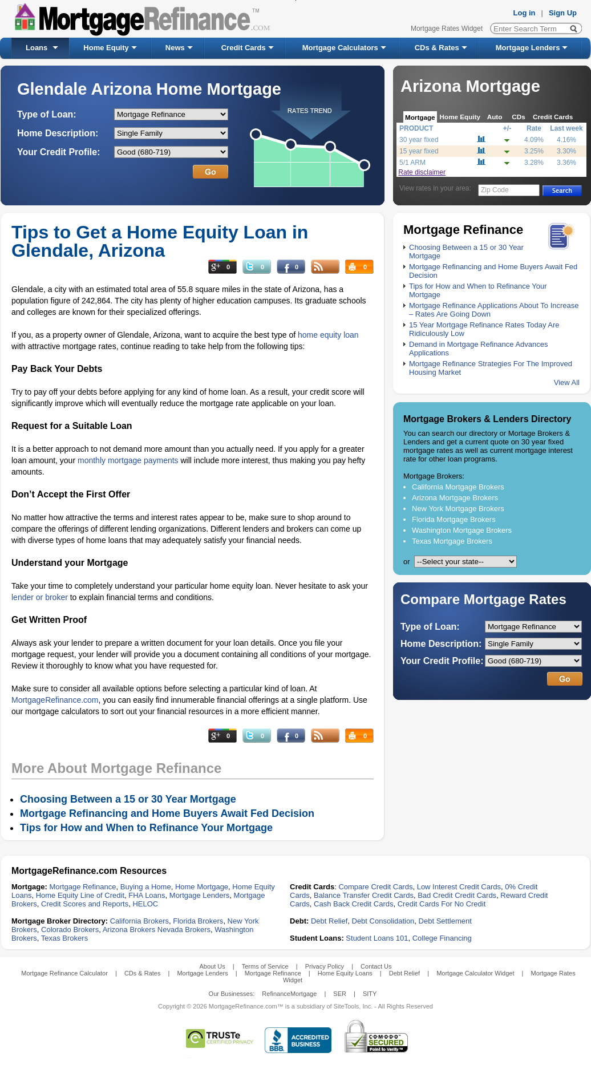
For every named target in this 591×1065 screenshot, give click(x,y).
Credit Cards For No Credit (442, 904)
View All (567, 382)
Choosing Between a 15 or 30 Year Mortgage (128, 799)
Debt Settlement (445, 921)
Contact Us (376, 966)
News (175, 47)
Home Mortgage (201, 886)
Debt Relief (329, 921)
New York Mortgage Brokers (458, 508)
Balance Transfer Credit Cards (364, 895)
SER (339, 993)
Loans (36, 47)
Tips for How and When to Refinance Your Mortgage (146, 827)
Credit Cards (243, 47)
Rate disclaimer (422, 172)
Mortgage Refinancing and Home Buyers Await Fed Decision (167, 813)
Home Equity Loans (345, 973)
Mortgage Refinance (82, 886)
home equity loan (328, 334)
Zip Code (495, 190)
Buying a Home (145, 886)
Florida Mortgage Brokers (454, 519)
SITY (370, 993)
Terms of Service (265, 966)
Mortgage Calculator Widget (475, 973)
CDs (518, 116)
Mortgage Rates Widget (447, 29)
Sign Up (563, 13)
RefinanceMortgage (289, 993)
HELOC (145, 904)
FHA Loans (146, 895)
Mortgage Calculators (340, 47)
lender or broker (39, 597)
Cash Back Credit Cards (353, 904)
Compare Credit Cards (375, 886)
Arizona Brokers (129, 929)
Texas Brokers (64, 938)
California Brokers (139, 921)
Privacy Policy (324, 966)
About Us (212, 966)
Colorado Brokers (70, 929)
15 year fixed (419, 151)
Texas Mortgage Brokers (452, 541)
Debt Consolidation (383, 921)
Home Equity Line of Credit (80, 895)
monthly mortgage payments (128, 460)
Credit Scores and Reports (84, 904)
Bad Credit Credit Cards (457, 895)
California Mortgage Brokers (458, 487)
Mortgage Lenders (528, 47)
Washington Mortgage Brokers (462, 530)
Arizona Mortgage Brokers (455, 497)
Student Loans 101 (377, 938)
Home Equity (105, 47)
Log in (524, 13)
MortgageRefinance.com (55, 699)
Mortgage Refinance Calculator (64, 973)
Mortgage (420, 117)
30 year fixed (419, 140)
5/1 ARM (412, 163)
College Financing (442, 938)
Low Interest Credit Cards (459, 886)
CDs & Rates (437, 47)
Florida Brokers (198, 921)
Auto (495, 116)
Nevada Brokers (184, 929)
